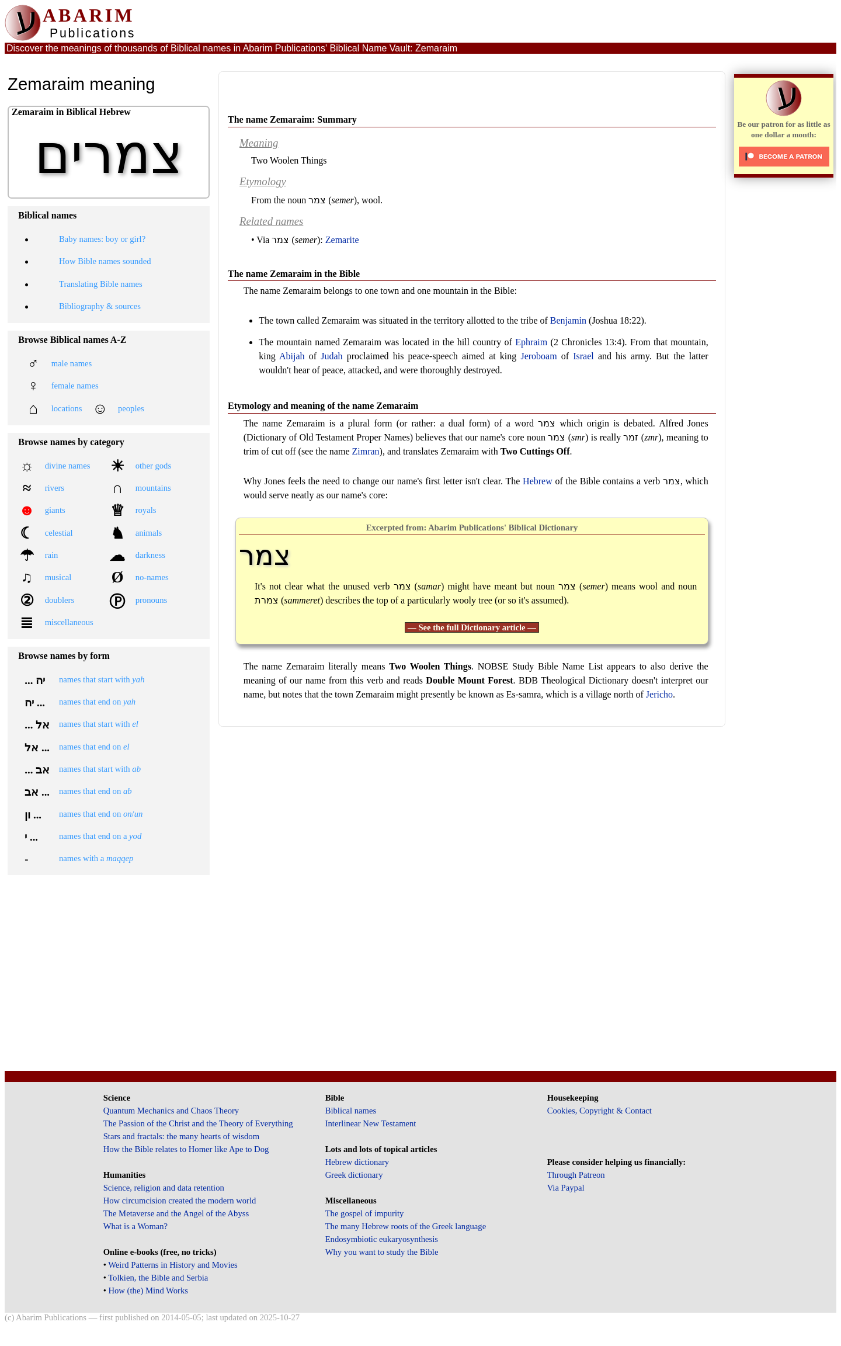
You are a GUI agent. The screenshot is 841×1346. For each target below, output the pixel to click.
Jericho (659, 694)
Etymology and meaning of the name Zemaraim (323, 406)
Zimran (366, 451)
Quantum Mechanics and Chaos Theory (171, 1110)
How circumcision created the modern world (179, 1200)
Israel (583, 356)
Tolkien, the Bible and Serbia (158, 1277)
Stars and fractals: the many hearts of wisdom (181, 1136)
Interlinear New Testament (370, 1123)
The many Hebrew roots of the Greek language (405, 1226)
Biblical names (351, 1110)
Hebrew (537, 481)
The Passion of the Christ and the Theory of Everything (198, 1123)
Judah (331, 356)
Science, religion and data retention (163, 1187)
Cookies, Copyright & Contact (599, 1110)
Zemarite (342, 240)
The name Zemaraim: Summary (292, 119)
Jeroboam (538, 356)
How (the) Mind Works (148, 1290)
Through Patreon (576, 1175)
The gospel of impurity (364, 1213)
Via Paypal (566, 1187)
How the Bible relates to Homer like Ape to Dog (186, 1149)
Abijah (292, 356)
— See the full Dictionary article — (472, 627)
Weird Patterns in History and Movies (172, 1264)
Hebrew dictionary (357, 1162)
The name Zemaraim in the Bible (294, 274)
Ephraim (531, 342)
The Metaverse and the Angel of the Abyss (176, 1213)
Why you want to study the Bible (382, 1252)
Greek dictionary (354, 1175)
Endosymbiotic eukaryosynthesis (381, 1239)
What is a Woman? (135, 1226)
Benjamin (568, 320)
